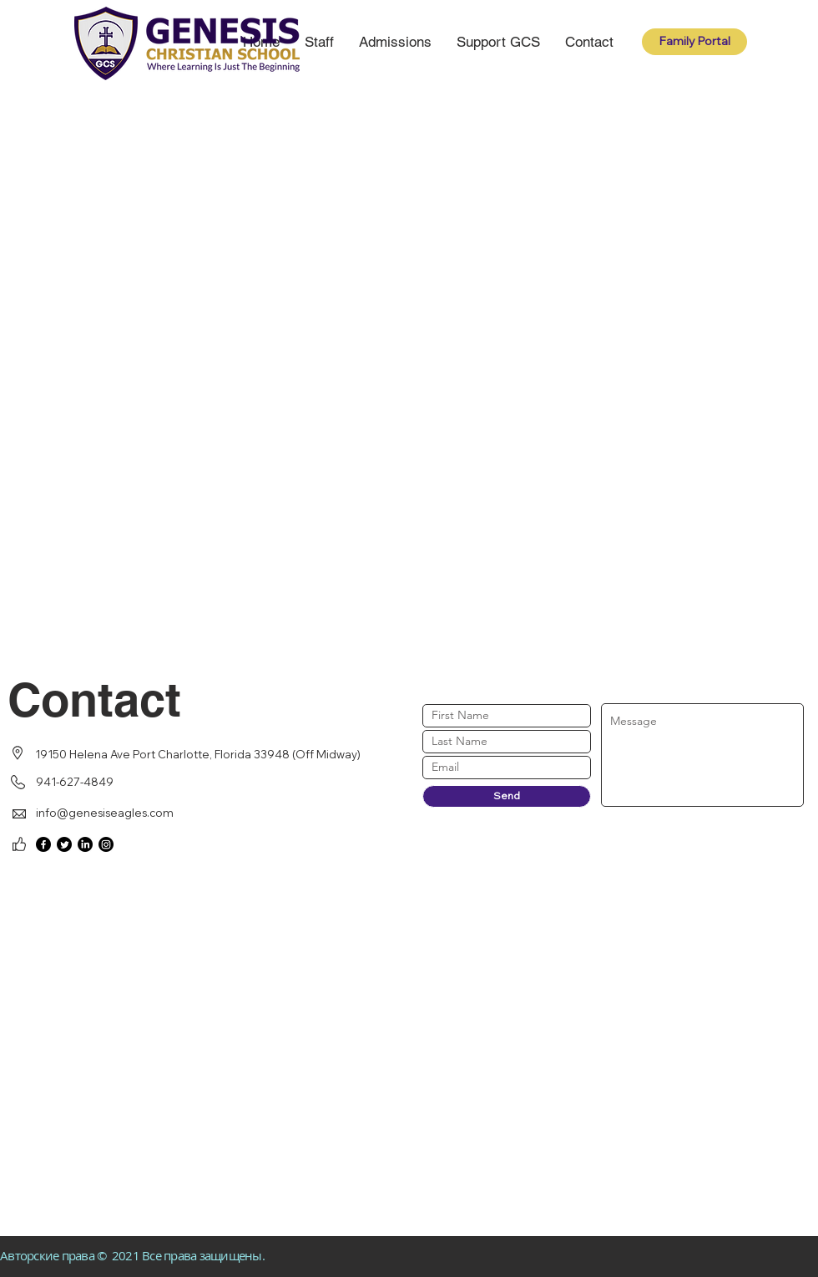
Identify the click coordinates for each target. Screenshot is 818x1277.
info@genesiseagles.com (105, 812)
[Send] (506, 796)
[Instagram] (106, 844)
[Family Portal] (694, 41)
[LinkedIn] (85, 844)
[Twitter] (64, 844)
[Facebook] (43, 844)
